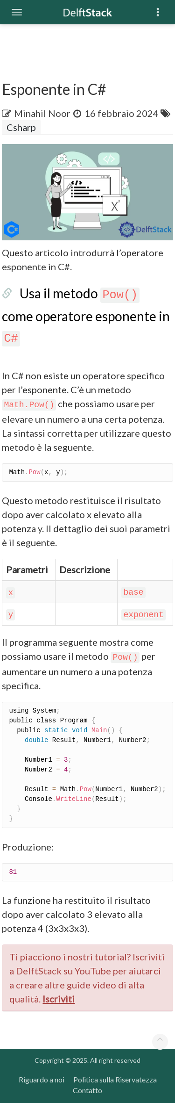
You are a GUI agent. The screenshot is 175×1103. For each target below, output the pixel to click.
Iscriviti (58, 998)
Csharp (21, 127)
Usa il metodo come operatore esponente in (86, 315)
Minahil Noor (42, 113)
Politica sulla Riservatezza (115, 1079)
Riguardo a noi (41, 1079)
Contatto (87, 1090)
